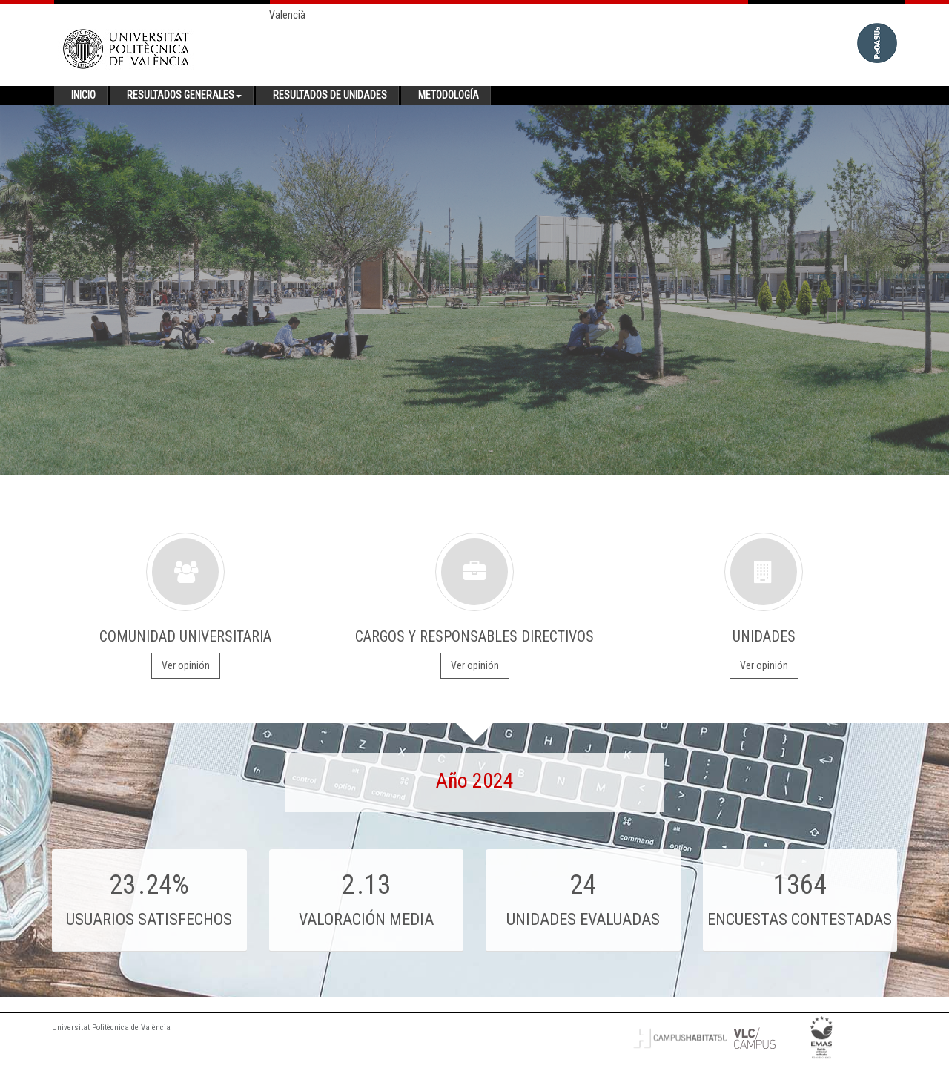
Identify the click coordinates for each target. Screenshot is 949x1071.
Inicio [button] (83, 95)
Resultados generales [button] (184, 95)
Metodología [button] (448, 95)
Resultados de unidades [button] (330, 95)
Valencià (287, 15)
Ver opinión (186, 665)
